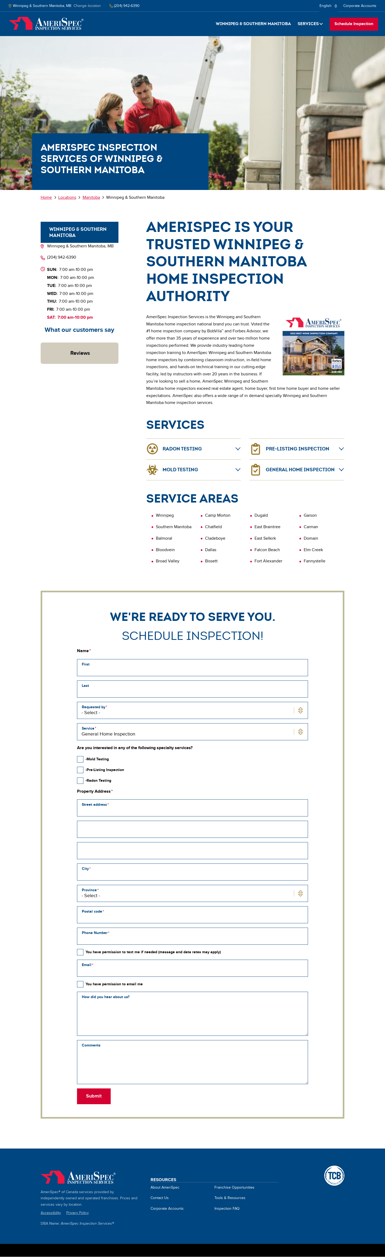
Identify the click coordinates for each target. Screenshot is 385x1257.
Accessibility (51, 1213)
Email (86, 965)
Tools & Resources (229, 1198)
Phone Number (94, 933)
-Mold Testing (97, 759)
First (86, 664)
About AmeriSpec (165, 1187)
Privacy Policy (77, 1213)
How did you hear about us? (105, 997)
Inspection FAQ (227, 1209)
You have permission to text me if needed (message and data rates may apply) (153, 952)
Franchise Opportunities (234, 1187)
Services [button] (308, 23)
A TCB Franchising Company (334, 1168)
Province (89, 890)
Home (46, 23)
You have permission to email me (114, 984)
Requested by (93, 707)
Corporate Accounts (359, 6)
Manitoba (91, 197)
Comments (91, 1045)
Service (88, 728)
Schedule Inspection (353, 23)
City (85, 868)
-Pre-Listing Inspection (105, 770)
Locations (67, 197)
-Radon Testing (98, 780)
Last (85, 685)
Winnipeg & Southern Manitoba (253, 23)
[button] (40, 369)
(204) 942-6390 (61, 257)
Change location (87, 6)
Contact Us (160, 1198)
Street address (94, 804)
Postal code (92, 911)
